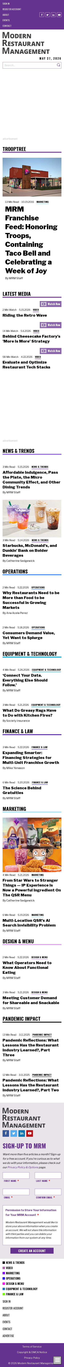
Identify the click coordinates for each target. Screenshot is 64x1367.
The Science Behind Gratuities (22, 790)
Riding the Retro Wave (25, 315)
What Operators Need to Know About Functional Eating (27, 967)
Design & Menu (39, 957)
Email (7, 1197)
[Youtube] (59, 14)
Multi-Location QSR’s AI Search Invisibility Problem (29, 923)
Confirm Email (44, 1197)
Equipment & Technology (46, 669)
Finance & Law (39, 747)
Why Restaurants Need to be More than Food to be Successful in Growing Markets (31, 600)
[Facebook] (41, 14)
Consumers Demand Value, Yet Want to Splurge (29, 635)
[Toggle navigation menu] (57, 1360)
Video (36, 309)
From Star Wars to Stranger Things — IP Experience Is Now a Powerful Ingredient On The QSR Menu (32, 887)
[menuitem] (6, 3)
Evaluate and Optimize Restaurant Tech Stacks (26, 364)
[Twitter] (47, 14)
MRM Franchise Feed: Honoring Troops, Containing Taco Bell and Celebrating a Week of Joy (31, 240)
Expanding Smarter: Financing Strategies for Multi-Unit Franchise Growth (31, 757)
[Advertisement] (32, 105)
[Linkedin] (53, 14)
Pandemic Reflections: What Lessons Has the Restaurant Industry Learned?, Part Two (31, 1085)
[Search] (58, 65)
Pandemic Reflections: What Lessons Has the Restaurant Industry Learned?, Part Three (31, 1047)
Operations (38, 587)
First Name (10, 1181)
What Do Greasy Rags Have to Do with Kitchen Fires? (29, 713)
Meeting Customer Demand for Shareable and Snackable (31, 1000)
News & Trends (40, 466)
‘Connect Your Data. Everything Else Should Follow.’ (25, 680)
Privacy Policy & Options (22, 1167)
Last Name (42, 1181)
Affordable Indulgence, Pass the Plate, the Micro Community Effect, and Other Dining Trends (31, 479)
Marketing (43, 201)
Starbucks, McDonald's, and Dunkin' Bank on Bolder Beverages (30, 550)
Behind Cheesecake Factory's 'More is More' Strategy (31, 339)
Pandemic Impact (42, 1034)
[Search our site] (29, 65)
